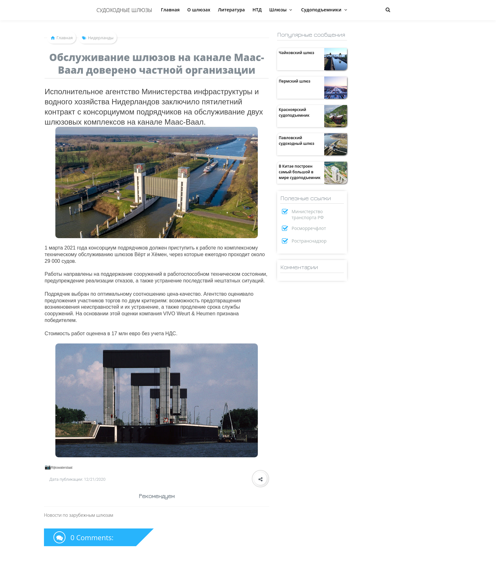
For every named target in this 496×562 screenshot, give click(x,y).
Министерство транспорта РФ (308, 214)
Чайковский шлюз (296, 52)
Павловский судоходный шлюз (296, 140)
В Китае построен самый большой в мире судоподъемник (299, 172)
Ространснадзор (309, 241)
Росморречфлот (309, 228)
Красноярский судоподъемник (294, 112)
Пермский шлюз (294, 81)
